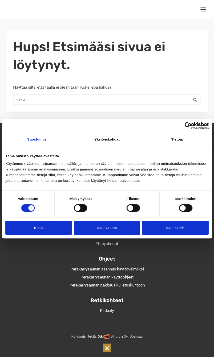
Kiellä (38, 228)
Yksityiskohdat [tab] (107, 139)
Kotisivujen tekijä (83, 336)
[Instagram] (107, 348)
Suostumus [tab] (37, 139)
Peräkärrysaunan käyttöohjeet (107, 277)
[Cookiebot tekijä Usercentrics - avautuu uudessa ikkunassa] (188, 125)
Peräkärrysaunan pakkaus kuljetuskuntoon (107, 285)
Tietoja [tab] (177, 139)
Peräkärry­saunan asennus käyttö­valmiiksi (107, 269)
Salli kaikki (175, 228)
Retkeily (107, 310)
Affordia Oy (119, 336)
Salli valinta (107, 228)
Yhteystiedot (107, 243)
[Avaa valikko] (203, 9)
